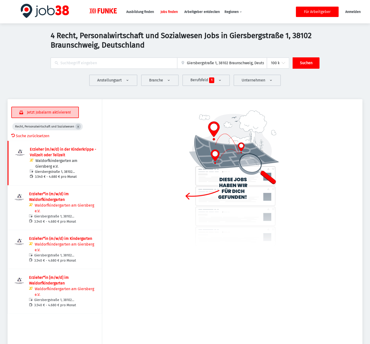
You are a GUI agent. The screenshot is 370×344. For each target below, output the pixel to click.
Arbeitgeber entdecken (202, 12)
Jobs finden (169, 12)
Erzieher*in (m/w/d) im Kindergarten (60, 238)
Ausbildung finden (140, 12)
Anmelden (353, 12)
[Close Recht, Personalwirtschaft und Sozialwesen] (78, 126)
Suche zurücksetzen (30, 136)
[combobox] (113, 63)
